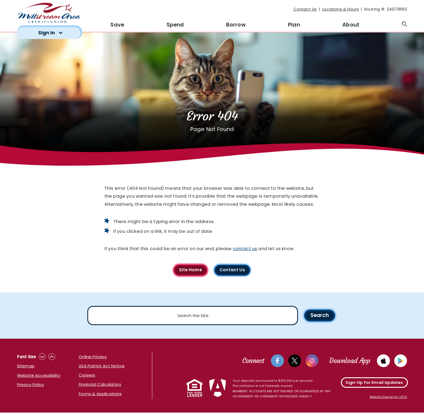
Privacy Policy (30, 386)
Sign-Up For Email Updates (374, 385)
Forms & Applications (100, 395)
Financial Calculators (100, 386)
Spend (175, 24)
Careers (87, 377)
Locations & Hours (340, 9)
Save (117, 24)
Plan (294, 24)
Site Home (189, 270)
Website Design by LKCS (388, 399)
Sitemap (26, 368)
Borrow (236, 24)
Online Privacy (93, 358)
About (350, 24)
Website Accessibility (38, 377)
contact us (245, 249)
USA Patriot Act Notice (102, 368)
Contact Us (305, 9)
